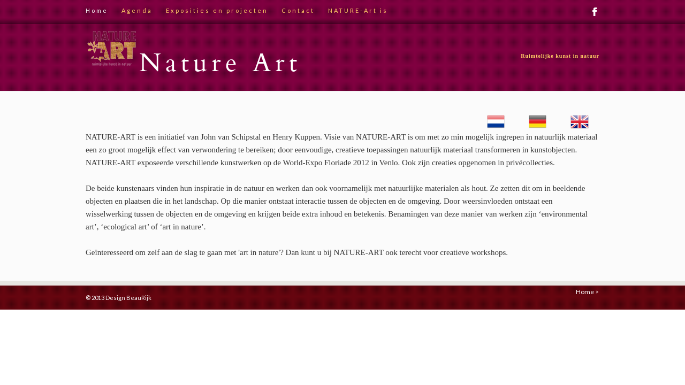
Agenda (137, 10)
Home (97, 10)
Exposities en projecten (217, 10)
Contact (298, 10)
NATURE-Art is (358, 10)
